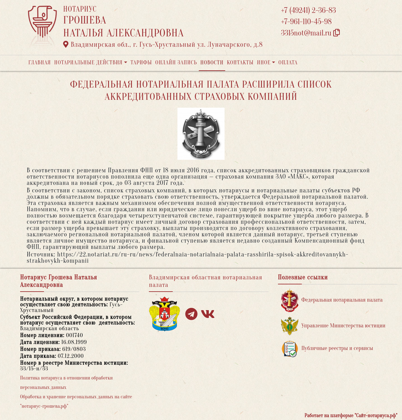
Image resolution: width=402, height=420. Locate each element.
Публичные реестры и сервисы (327, 348)
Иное (264, 62)
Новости (212, 62)
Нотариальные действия (88, 62)
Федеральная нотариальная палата (332, 300)
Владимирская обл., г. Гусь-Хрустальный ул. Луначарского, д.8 (163, 44)
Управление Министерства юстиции (333, 326)
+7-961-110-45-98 (306, 22)
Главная (39, 62)
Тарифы (141, 62)
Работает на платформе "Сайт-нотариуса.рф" (351, 415)
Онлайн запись (176, 62)
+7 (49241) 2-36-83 (308, 10)
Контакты (240, 62)
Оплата (288, 62)
